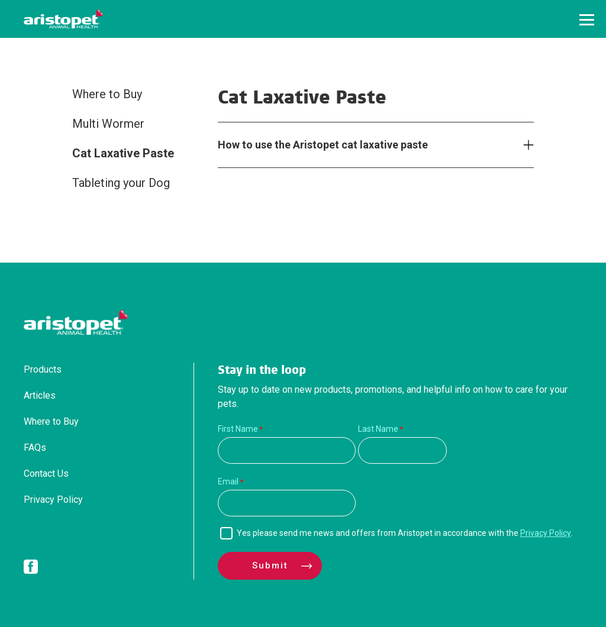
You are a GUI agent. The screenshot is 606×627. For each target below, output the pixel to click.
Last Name (378, 429)
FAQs (35, 447)
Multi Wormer (108, 124)
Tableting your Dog (121, 183)
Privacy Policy (53, 499)
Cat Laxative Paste (123, 153)
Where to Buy (107, 94)
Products (43, 369)
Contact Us (46, 473)
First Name (238, 429)
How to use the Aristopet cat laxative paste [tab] (323, 144)
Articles (40, 395)
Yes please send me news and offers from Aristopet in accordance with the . (405, 533)
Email (228, 481)
